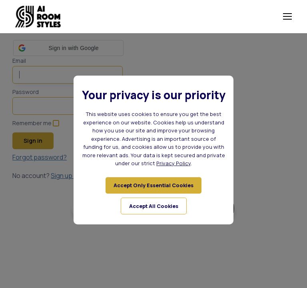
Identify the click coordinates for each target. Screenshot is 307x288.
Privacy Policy (173, 163)
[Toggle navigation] (287, 16)
